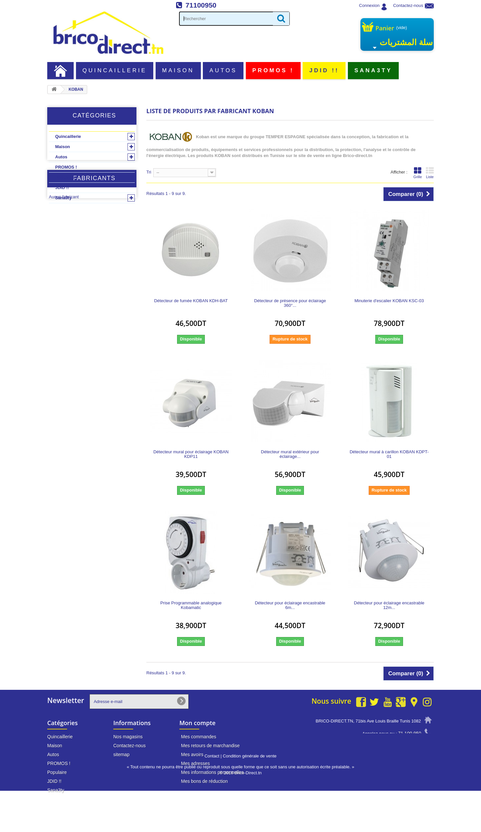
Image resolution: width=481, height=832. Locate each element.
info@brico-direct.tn (401, 746)
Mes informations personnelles (212, 772)
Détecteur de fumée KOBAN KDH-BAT (191, 301)
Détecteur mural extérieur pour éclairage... (290, 454)
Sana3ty (373, 70)
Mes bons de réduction (204, 781)
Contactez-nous (408, 5)
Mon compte (197, 723)
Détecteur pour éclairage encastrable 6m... (290, 605)
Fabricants (94, 227)
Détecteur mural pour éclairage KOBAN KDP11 (191, 454)
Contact (211, 797)
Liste (430, 173)
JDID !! (324, 70)
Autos (223, 70)
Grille (417, 173)
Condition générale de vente (250, 797)
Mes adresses (195, 763)
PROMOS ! (273, 70)
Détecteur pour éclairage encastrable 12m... (389, 605)
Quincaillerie (115, 70)
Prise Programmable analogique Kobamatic (191, 605)
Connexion (369, 5)
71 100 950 (409, 733)
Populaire (65, 177)
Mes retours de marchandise (210, 745)
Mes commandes (198, 736)
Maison (178, 70)
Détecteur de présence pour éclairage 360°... (290, 303)
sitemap (121, 754)
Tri (148, 172)
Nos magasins (128, 736)
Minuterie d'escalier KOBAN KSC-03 (389, 301)
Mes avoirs (192, 754)
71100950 (201, 5)
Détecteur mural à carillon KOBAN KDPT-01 (389, 454)
